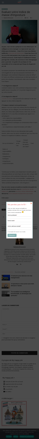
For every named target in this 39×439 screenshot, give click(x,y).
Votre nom (11, 220)
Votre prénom (12, 215)
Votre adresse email (14, 226)
